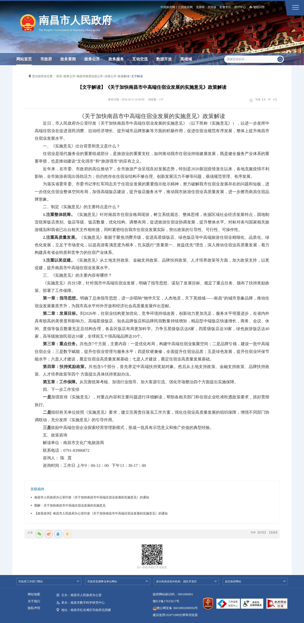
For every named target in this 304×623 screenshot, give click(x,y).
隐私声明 (34, 608)
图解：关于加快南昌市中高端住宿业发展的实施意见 (70, 505)
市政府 (46, 59)
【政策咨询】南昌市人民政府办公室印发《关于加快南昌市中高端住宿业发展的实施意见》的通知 (101, 513)
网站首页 (24, 59)
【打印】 (261, 532)
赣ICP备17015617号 (166, 601)
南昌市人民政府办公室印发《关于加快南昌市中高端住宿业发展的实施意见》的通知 (91, 497)
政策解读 (124, 76)
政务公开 (92, 59)
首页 (59, 76)
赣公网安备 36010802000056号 (175, 608)
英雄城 (186, 59)
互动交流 (140, 59)
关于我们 (34, 601)
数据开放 (164, 59)
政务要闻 (68, 59)
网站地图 (34, 594)
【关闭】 (273, 532)
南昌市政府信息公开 (90, 76)
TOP (253, 532)
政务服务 (116, 59)
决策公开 (110, 76)
